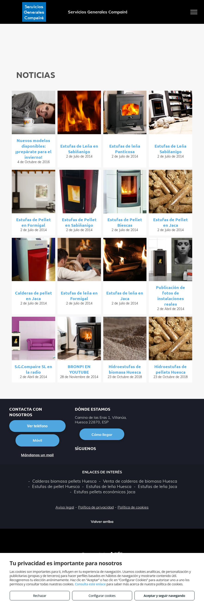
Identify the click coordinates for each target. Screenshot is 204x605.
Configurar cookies (102, 595)
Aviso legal (64, 507)
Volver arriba (102, 521)
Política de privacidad (96, 507)
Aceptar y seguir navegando (164, 595)
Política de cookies (133, 507)
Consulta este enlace (90, 584)
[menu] (194, 12)
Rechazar (39, 595)
